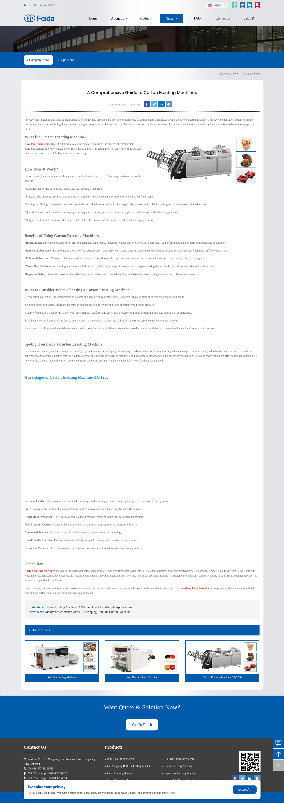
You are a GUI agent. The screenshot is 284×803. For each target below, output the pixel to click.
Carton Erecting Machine (179, 766)
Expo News (67, 59)
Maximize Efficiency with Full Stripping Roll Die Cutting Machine (87, 612)
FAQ (197, 18)
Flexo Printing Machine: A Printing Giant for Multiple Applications (89, 607)
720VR (249, 18)
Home (93, 18)
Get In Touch (142, 725)
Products (145, 18)
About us (117, 18)
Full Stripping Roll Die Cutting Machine (129, 766)
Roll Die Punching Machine (180, 758)
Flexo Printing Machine (120, 773)
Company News (39, 59)
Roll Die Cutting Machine (121, 758)
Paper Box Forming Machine (181, 773)
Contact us (223, 18)
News (170, 18)
